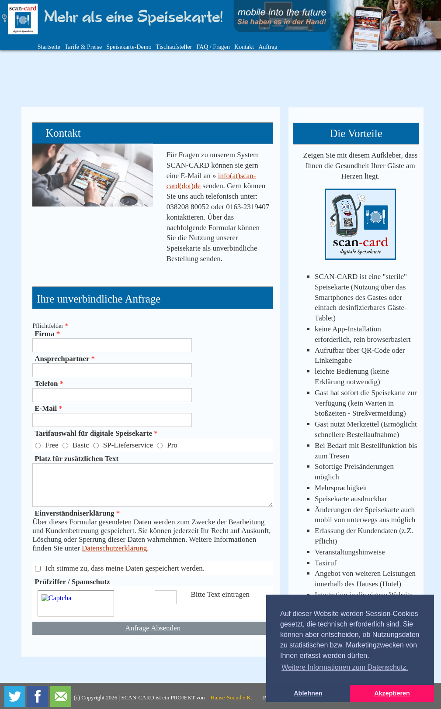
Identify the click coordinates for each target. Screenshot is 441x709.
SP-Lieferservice (128, 445)
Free (51, 445)
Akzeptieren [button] (392, 693)
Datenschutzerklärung (114, 548)
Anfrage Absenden (153, 628)
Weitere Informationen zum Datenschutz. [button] (344, 667)
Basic (81, 445)
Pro (172, 445)
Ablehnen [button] (308, 693)
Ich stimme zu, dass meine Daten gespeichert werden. (125, 568)
